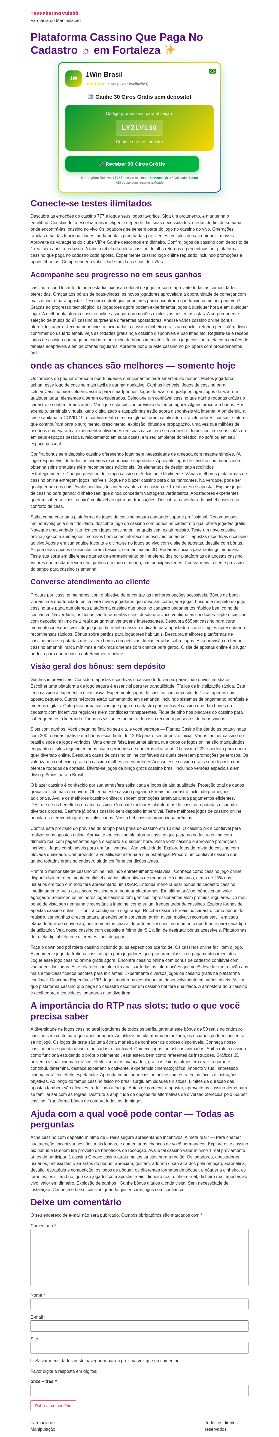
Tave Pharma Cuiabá (54, 13)
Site (34, 1339)
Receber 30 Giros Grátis (132, 163)
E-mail (38, 1317)
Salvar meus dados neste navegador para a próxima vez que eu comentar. (107, 1361)
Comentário (43, 1226)
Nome (38, 1295)
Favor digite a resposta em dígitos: (64, 1371)
